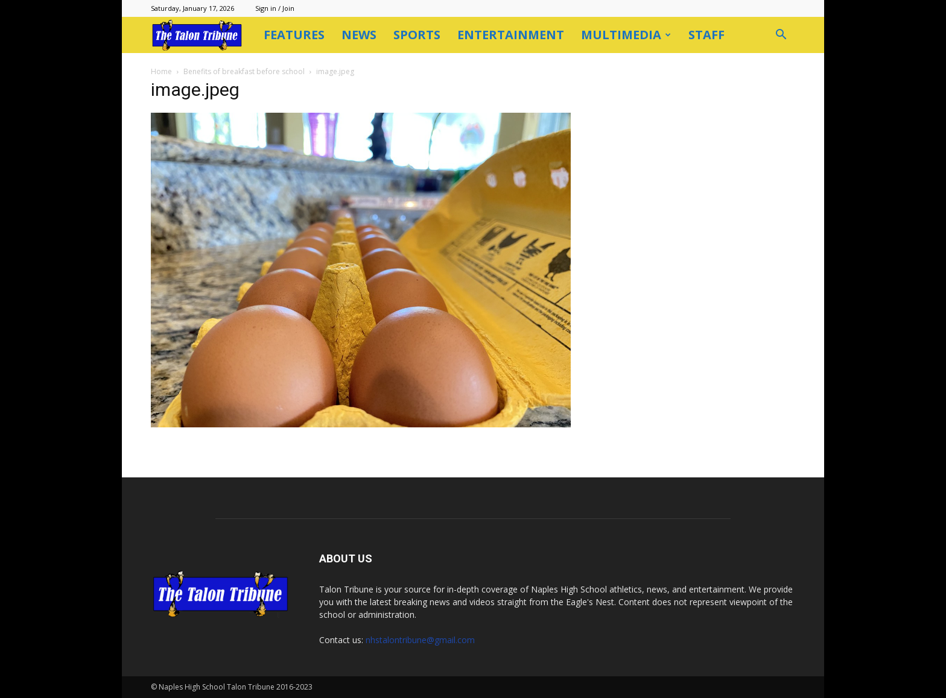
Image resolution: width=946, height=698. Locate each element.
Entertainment (510, 35)
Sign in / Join (274, 8)
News (358, 35)
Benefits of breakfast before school (244, 71)
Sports (416, 35)
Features (294, 35)
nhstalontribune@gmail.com (420, 640)
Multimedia (626, 35)
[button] (780, 36)
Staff (706, 35)
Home (161, 71)
